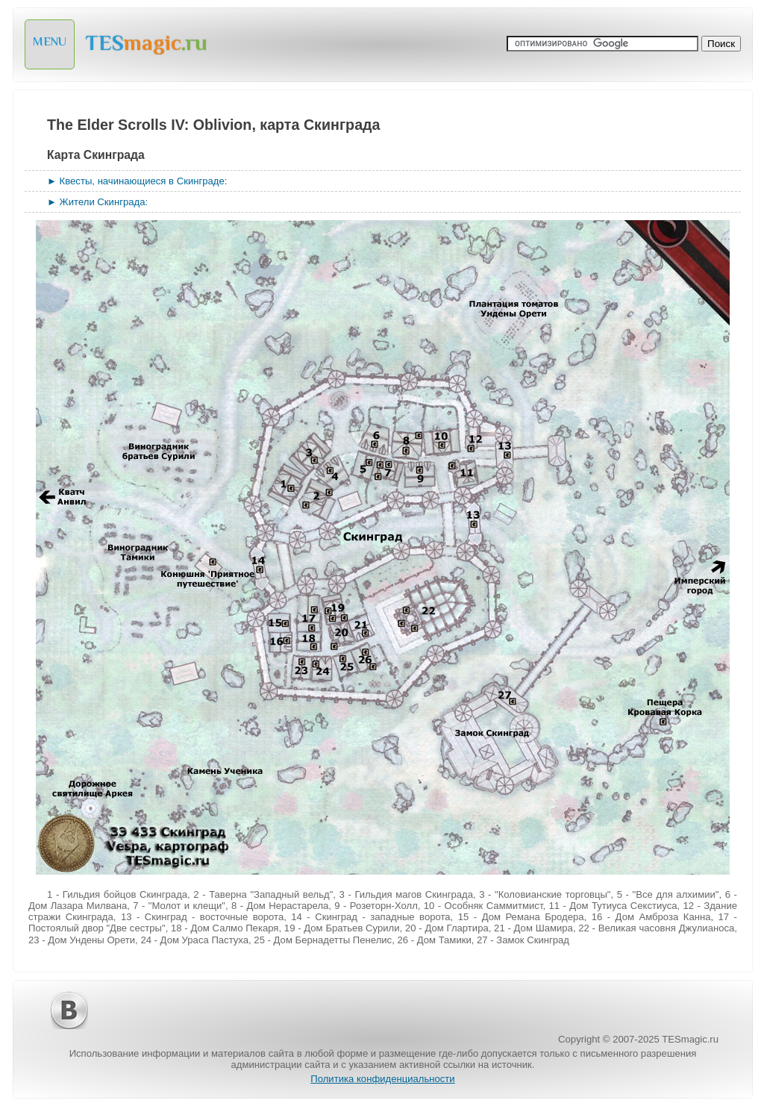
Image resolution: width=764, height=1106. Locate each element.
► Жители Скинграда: (97, 201)
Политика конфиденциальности (382, 1078)
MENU (49, 42)
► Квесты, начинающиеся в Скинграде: (137, 181)
